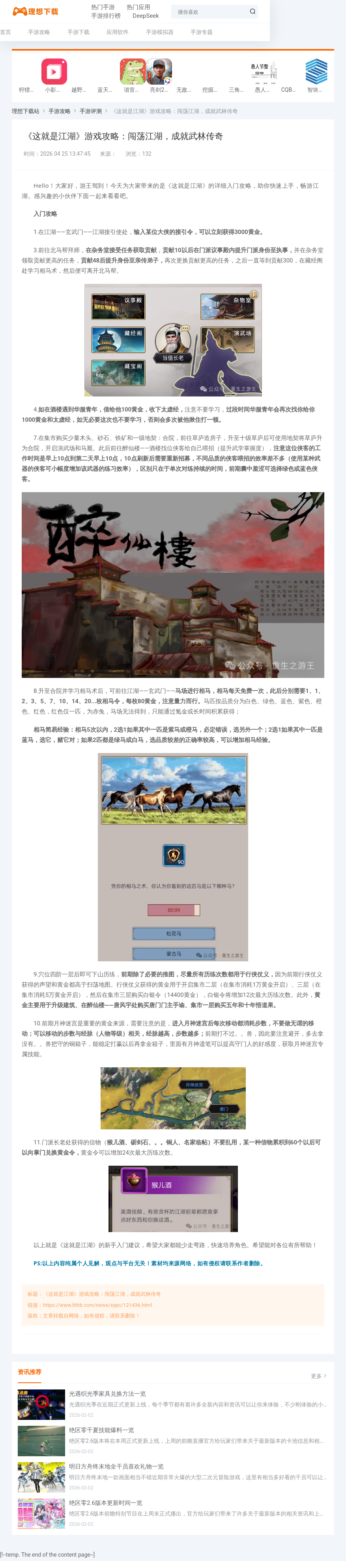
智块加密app (318, 92)
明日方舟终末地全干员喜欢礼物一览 (116, 1468)
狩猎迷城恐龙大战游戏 (30, 92)
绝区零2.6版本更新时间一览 (105, 1504)
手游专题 (202, 32)
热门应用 (118, 11)
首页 (5, 32)
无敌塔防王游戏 (187, 92)
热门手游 (83, 11)
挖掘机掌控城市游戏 (213, 92)
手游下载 (78, 32)
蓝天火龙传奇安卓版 (108, 92)
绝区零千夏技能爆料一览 (101, 1432)
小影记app (56, 92)
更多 (319, 1377)
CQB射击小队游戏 (292, 92)
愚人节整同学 (266, 92)
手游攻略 (39, 32)
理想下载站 (25, 113)
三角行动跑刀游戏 (240, 92)
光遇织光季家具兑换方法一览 (107, 1395)
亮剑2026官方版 (161, 92)
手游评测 (91, 113)
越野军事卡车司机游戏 (82, 92)
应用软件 (118, 32)
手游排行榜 (157, 11)
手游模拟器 (160, 32)
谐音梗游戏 (135, 92)
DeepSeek (196, 11)
